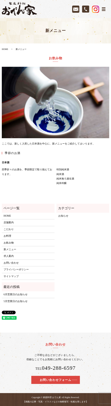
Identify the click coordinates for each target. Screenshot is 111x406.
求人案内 (9, 256)
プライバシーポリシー (16, 269)
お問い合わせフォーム (55, 379)
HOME (5, 49)
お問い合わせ (11, 263)
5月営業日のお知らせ (16, 301)
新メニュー (10, 249)
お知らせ (63, 215)
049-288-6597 (59, 368)
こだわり (9, 229)
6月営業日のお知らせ (16, 294)
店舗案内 (9, 222)
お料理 (7, 236)
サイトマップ (11, 276)
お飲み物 (9, 242)
